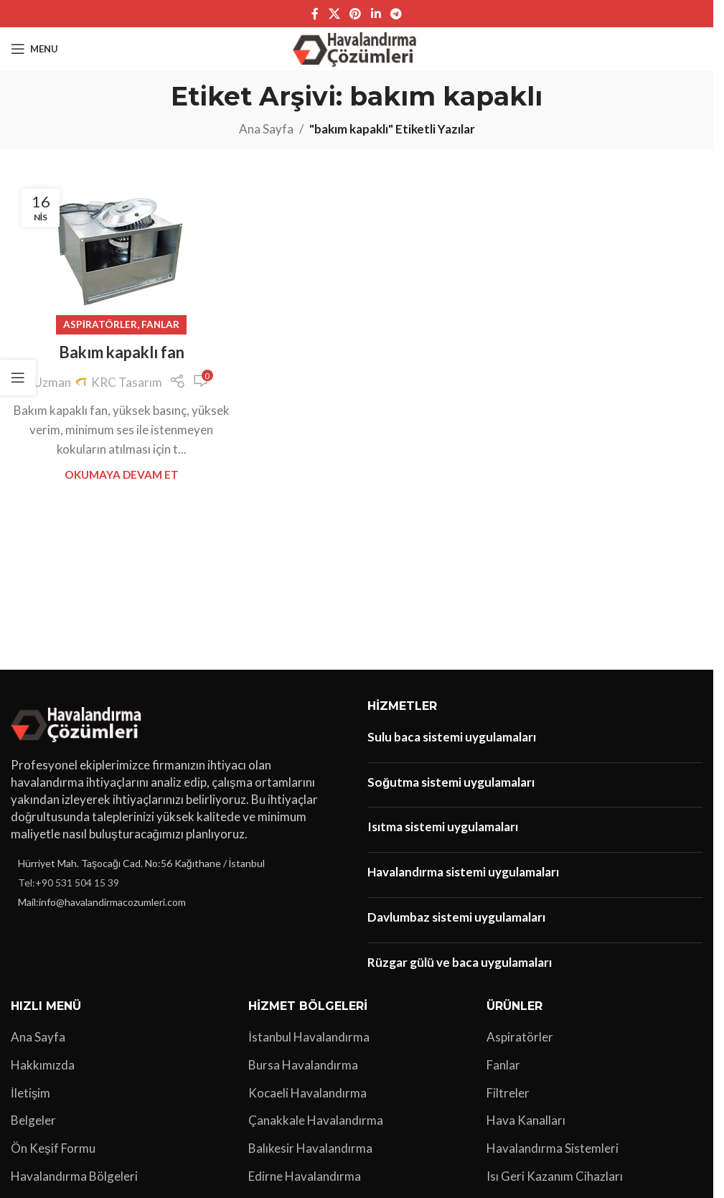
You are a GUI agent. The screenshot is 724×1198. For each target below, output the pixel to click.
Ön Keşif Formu (53, 1148)
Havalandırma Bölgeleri (74, 1176)
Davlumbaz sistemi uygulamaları (456, 917)
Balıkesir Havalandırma (310, 1148)
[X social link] (334, 13)
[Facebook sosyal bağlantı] (315, 13)
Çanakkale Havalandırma (315, 1120)
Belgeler (33, 1120)
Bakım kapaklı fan (121, 352)
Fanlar (160, 324)
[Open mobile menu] (34, 48)
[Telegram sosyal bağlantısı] (395, 13)
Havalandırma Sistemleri (552, 1148)
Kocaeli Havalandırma (307, 1092)
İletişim (30, 1092)
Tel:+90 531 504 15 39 (68, 882)
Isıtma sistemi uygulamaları (442, 826)
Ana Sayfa (266, 128)
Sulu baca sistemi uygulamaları (451, 736)
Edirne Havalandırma (304, 1176)
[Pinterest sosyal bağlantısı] (355, 13)
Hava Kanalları (525, 1120)
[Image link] (78, 722)
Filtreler (508, 1092)
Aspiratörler (100, 324)
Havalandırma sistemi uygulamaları (463, 871)
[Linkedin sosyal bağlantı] (375, 13)
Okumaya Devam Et (122, 474)
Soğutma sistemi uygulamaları (451, 782)
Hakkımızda (43, 1064)
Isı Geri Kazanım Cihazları (554, 1176)
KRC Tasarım (126, 382)
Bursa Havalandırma (303, 1064)
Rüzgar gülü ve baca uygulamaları (459, 962)
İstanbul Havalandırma (309, 1036)
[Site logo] (357, 47)
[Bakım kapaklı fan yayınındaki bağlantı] (121, 251)
